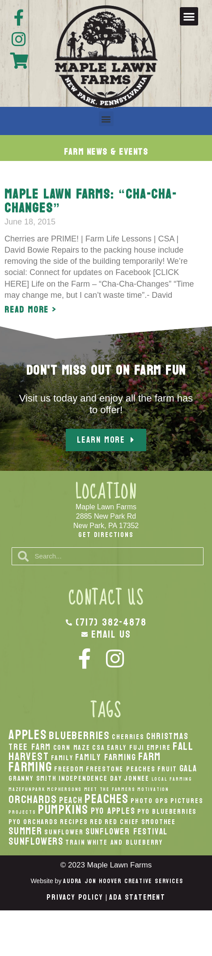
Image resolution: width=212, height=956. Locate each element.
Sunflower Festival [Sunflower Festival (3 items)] (126, 831)
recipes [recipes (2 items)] (74, 822)
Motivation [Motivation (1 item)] (153, 789)
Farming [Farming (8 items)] (30, 767)
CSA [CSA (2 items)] (98, 747)
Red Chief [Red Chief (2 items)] (122, 822)
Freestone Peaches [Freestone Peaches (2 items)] (121, 769)
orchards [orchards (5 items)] (32, 799)
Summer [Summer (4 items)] (25, 831)
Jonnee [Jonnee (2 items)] (136, 778)
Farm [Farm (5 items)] (149, 756)
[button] (189, 16)
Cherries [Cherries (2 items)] (128, 737)
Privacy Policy (75, 897)
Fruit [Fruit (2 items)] (167, 769)
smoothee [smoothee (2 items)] (158, 822)
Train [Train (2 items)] (75, 842)
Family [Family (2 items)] (62, 758)
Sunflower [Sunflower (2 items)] (63, 832)
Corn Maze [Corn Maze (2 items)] (71, 747)
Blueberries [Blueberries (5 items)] (79, 735)
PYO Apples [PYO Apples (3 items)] (113, 811)
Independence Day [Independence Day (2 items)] (90, 778)
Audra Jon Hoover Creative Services (123, 881)
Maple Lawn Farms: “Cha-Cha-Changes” (90, 201)
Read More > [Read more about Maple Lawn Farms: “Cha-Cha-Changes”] (30, 310)
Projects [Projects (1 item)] (22, 812)
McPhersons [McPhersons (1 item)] (64, 789)
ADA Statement (137, 897)
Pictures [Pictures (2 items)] (186, 801)
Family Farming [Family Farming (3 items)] (105, 757)
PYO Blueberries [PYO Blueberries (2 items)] (167, 811)
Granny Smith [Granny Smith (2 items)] (32, 778)
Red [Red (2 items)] (96, 822)
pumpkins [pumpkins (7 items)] (63, 810)
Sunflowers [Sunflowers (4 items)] (36, 841)
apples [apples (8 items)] (27, 735)
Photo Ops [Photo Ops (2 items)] (149, 801)
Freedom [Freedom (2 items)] (69, 769)
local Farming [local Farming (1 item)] (172, 779)
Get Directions (105, 534)
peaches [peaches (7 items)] (107, 799)
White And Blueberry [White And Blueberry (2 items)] (125, 842)
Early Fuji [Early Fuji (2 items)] (125, 747)
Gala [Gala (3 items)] (188, 768)
